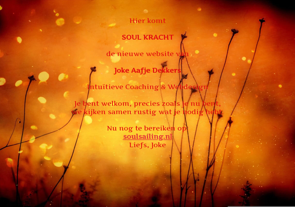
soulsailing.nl (147, 136)
